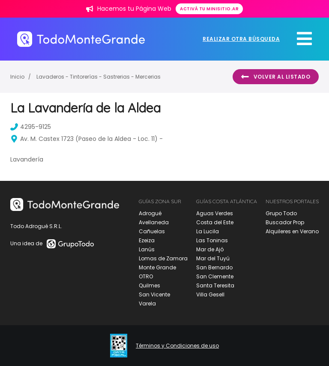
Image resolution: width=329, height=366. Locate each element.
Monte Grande (157, 267)
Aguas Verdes (214, 213)
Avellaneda (154, 222)
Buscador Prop (285, 222)
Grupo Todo (281, 213)
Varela (147, 303)
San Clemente (214, 276)
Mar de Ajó (210, 249)
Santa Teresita (215, 285)
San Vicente (154, 294)
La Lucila (207, 231)
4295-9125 (30, 127)
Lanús (147, 249)
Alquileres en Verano (292, 231)
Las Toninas (212, 240)
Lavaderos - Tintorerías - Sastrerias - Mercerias (98, 76)
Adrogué (150, 213)
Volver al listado (275, 77)
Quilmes (149, 285)
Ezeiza (147, 240)
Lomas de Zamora (163, 258)
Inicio (17, 76)
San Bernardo (214, 267)
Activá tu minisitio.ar (209, 9)
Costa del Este (214, 222)
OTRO (146, 276)
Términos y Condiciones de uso (177, 345)
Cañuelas (152, 231)
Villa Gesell (210, 294)
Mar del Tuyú (213, 258)
